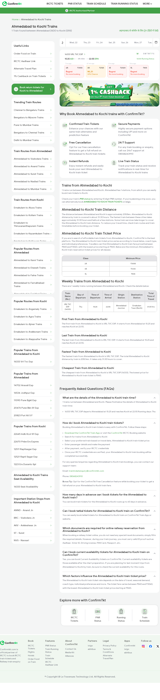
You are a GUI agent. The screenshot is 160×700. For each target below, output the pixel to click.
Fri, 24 (99, 42)
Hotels (31, 655)
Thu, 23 (86, 42)
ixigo (90, 645)
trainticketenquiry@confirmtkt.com (86, 471)
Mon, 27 (138, 42)
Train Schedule (96, 3)
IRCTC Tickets (55, 3)
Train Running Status (124, 3)
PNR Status (75, 3)
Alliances (69, 656)
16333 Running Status (145, 59)
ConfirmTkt (116, 433)
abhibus (92, 649)
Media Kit (69, 652)
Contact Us (70, 649)
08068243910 (76, 476)
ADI (72, 59)
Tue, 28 (151, 42)
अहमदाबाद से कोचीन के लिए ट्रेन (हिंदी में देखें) (139, 30)
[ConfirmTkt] (8, 644)
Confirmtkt (129, 645)
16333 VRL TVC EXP (75, 54)
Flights (31, 652)
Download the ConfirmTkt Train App (82, 433)
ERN (97, 59)
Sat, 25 (112, 42)
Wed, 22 (73, 42)
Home (15, 19)
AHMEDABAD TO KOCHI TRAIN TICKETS (103, 202)
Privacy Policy (109, 645)
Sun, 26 (124, 42)
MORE (147, 3)
